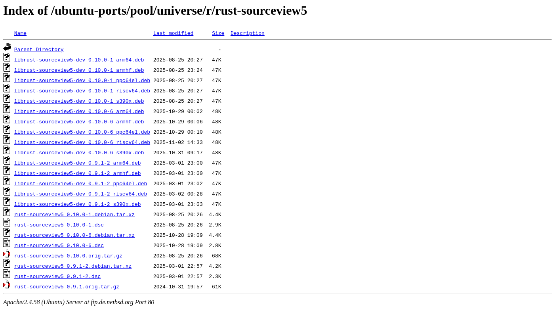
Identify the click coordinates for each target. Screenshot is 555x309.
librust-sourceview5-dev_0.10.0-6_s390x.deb (79, 152)
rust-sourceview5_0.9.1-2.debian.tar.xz (73, 265)
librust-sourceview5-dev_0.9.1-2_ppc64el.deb (80, 183)
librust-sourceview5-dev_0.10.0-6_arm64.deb (79, 111)
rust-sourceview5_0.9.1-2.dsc (57, 276)
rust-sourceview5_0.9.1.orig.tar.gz (66, 286)
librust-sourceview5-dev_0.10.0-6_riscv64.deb (82, 142)
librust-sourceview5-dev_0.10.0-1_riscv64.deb (82, 90)
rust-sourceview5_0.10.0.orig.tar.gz (68, 255)
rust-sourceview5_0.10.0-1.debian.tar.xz (74, 214)
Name (20, 32)
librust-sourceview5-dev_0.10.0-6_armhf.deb (79, 121)
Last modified (173, 32)
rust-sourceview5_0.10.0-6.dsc (59, 245)
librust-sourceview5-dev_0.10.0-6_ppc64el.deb (82, 131)
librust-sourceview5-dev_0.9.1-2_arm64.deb (77, 162)
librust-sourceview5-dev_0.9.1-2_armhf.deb (77, 173)
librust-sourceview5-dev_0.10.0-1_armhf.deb (79, 69)
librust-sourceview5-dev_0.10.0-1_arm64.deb (79, 59)
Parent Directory (39, 49)
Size (218, 32)
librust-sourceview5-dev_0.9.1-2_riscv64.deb (80, 193)
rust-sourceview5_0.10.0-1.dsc (59, 224)
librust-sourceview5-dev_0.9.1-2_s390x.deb (77, 203)
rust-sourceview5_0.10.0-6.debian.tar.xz (74, 234)
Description (248, 32)
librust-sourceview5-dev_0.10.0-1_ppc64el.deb (82, 80)
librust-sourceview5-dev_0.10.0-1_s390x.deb (79, 100)
